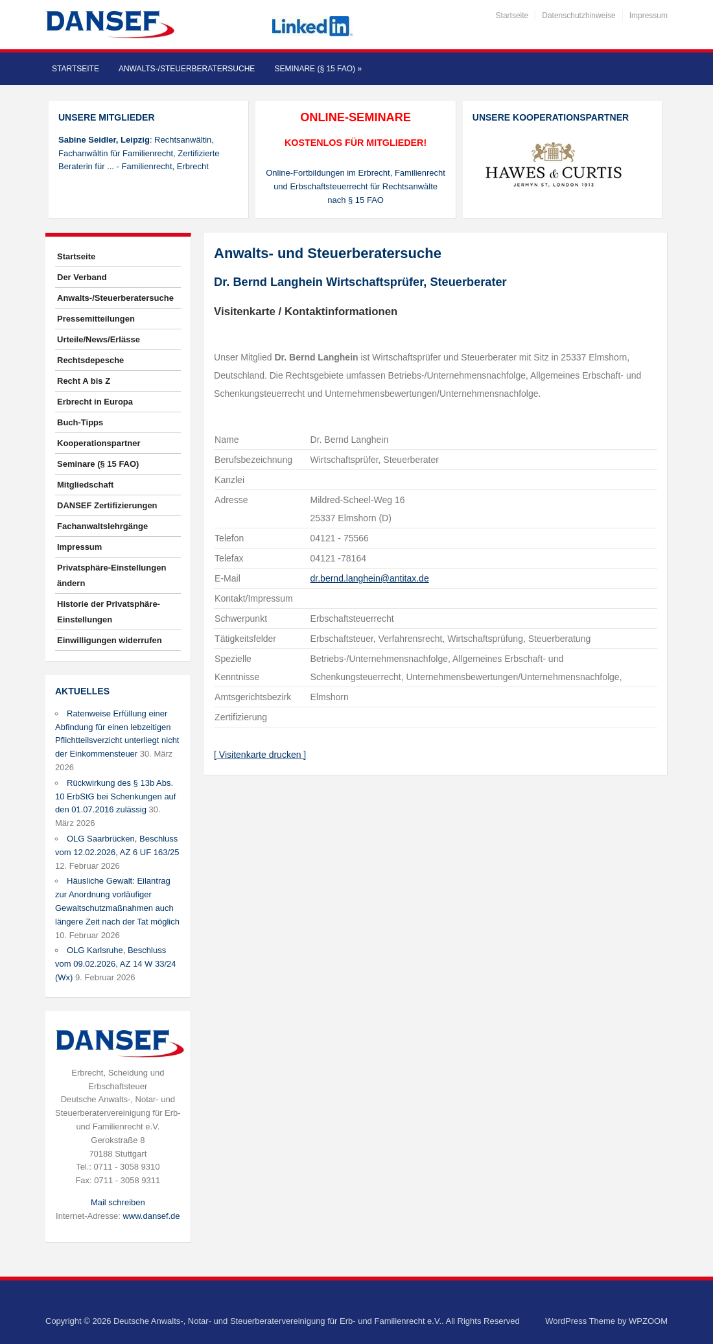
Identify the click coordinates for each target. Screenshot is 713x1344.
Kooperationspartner (99, 443)
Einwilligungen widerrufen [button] (109, 640)
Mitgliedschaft (85, 484)
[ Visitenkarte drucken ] (260, 754)
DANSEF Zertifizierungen (107, 505)
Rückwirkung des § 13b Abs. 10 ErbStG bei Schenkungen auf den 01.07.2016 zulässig (115, 796)
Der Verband (82, 277)
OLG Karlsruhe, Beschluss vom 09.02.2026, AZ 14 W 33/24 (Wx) (115, 963)
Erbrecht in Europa (95, 402)
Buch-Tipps (80, 422)
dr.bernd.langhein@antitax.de (369, 578)
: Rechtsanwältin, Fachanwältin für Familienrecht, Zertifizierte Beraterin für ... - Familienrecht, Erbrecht (139, 153)
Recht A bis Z (83, 381)
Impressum (648, 15)
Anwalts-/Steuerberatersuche (187, 68)
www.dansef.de (151, 1216)
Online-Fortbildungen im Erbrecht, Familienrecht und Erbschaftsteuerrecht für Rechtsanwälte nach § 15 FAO (355, 186)
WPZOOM (648, 1321)
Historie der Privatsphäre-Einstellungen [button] (108, 611)
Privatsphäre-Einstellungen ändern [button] (111, 575)
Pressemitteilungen (96, 319)
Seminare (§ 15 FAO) (318, 68)
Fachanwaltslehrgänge (102, 526)
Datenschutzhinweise (578, 15)
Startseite (512, 15)
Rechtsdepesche (90, 360)
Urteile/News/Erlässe (98, 339)
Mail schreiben (118, 1202)
